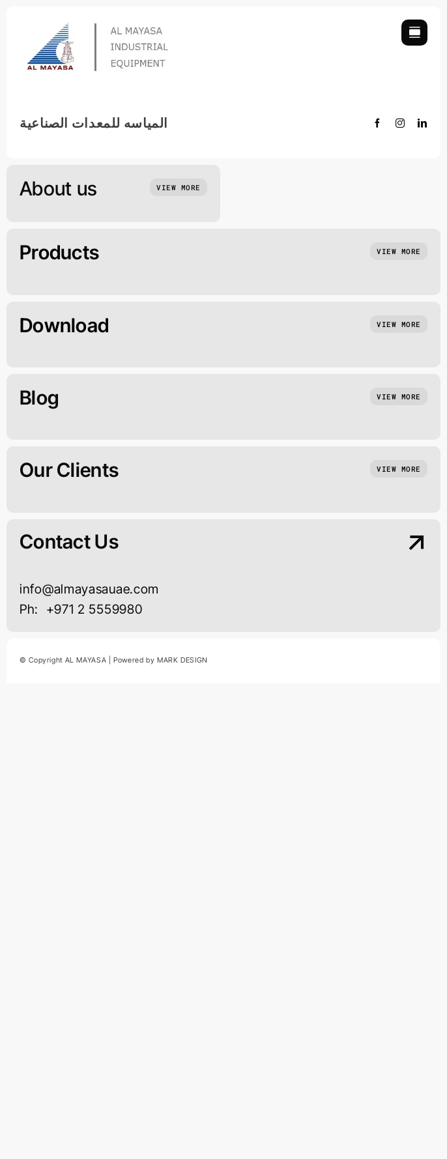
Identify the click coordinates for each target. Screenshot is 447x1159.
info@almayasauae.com (89, 589)
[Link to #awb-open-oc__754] (414, 33)
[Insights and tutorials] (398, 251)
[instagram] (400, 123)
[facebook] (377, 123)
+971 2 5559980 (94, 609)
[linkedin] (422, 123)
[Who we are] (178, 187)
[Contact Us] (378, 577)
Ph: (33, 609)
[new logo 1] (101, 25)
